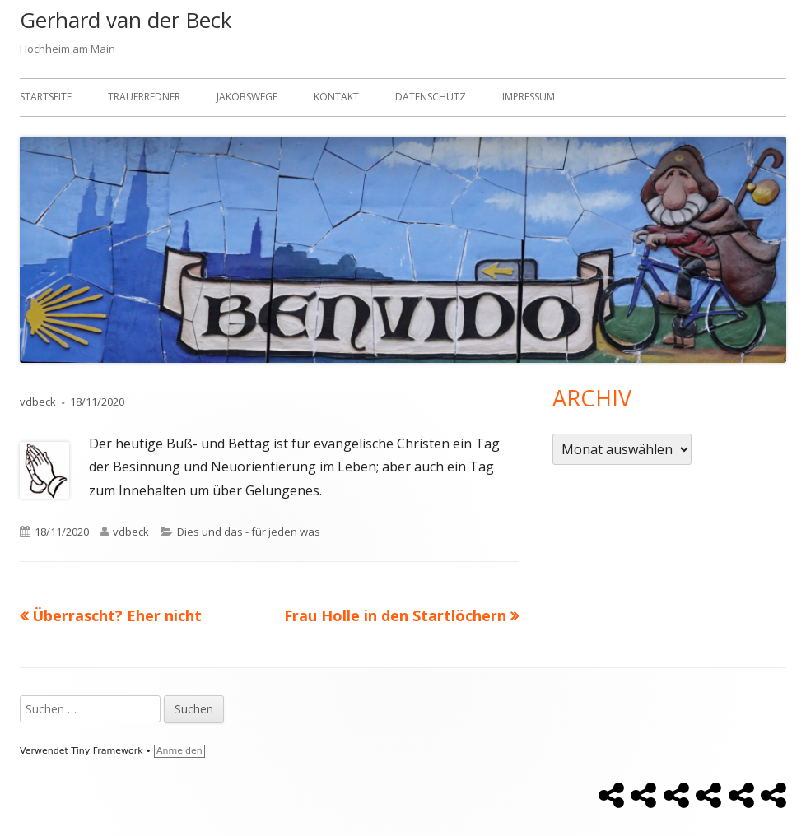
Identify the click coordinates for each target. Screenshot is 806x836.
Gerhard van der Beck (126, 20)
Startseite (46, 97)
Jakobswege (247, 97)
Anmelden (179, 750)
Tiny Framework (106, 750)
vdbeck (38, 401)
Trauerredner (144, 97)
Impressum (528, 97)
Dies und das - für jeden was (248, 531)
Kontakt (336, 97)
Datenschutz (430, 97)
